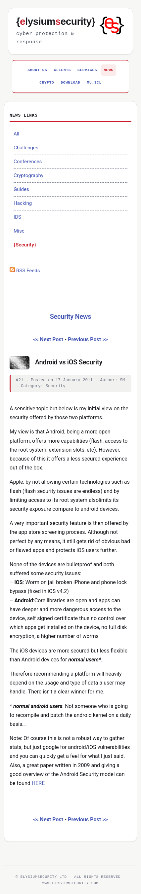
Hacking (23, 203)
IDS (17, 217)
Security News (70, 316)
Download (70, 83)
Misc (19, 231)
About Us (37, 70)
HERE (38, 783)
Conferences (28, 162)
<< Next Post (48, 339)
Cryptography (28, 175)
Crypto (46, 83)
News (109, 70)
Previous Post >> (88, 339)
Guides (21, 189)
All (16, 134)
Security (25, 245)
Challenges (26, 148)
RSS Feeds (25, 271)
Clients (62, 70)
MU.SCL (94, 83)
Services (87, 70)
